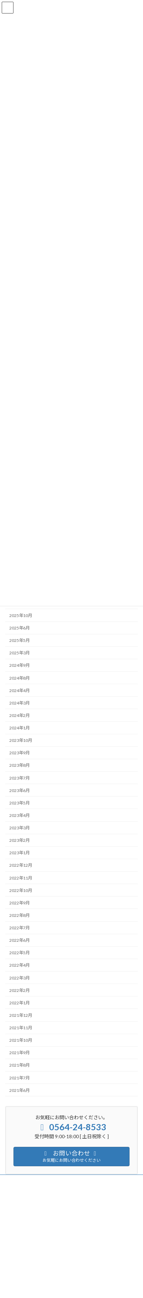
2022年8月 (19, 915)
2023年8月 (19, 765)
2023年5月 (19, 803)
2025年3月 (19, 652)
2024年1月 (19, 727)
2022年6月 (19, 940)
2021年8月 (19, 1065)
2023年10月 (20, 740)
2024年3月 (19, 703)
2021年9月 (19, 1052)
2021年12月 (20, 1015)
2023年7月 (19, 778)
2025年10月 (20, 615)
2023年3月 (19, 827)
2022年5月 (19, 952)
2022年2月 (19, 990)
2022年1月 (19, 1002)
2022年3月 (19, 978)
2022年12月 (20, 865)
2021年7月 (19, 1077)
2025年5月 (19, 640)
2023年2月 (19, 840)
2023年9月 (19, 752)
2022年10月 (20, 890)
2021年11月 (20, 1027)
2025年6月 (19, 627)
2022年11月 (20, 878)
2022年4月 (19, 965)
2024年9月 (19, 665)
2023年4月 (19, 815)
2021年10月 (20, 1040)
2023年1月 (19, 852)
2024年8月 (19, 678)
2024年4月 (19, 690)
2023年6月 (19, 790)
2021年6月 (19, 1090)
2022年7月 (19, 927)
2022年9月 (19, 902)
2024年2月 (19, 715)
